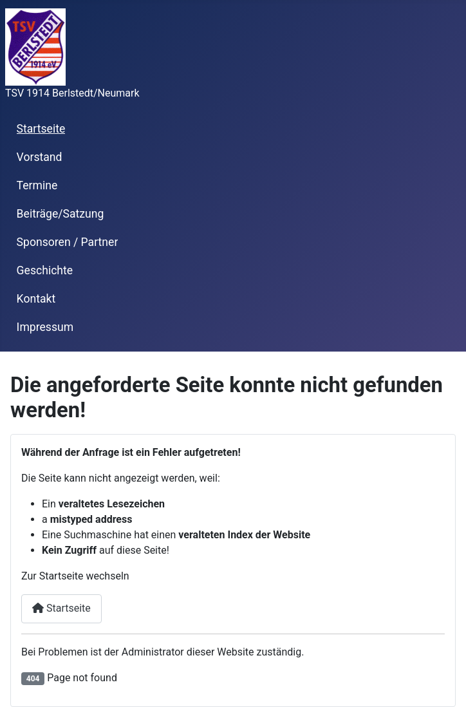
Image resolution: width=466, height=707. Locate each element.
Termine (37, 185)
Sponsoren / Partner (67, 242)
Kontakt (36, 298)
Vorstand (39, 157)
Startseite (41, 128)
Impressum (45, 327)
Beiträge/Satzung (60, 213)
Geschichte (45, 270)
